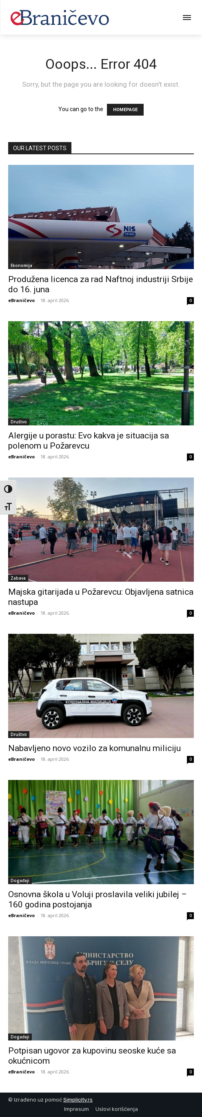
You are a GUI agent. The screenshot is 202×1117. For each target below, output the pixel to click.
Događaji (20, 880)
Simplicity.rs (78, 1100)
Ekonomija (21, 265)
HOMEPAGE (125, 109)
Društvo (19, 422)
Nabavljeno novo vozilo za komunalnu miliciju (94, 748)
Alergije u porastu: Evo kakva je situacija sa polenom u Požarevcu (88, 441)
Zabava (18, 578)
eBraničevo (21, 300)
